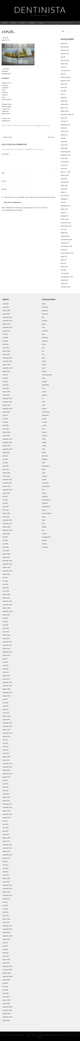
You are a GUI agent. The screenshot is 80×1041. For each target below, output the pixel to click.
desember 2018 (7, 601)
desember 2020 (7, 520)
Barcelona (64, 47)
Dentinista (40, 10)
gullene (63, 111)
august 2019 (6, 574)
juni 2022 (5, 459)
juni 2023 (5, 418)
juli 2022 (5, 456)
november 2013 (7, 807)
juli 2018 (5, 618)
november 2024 (7, 361)
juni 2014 (5, 784)
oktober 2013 (6, 811)
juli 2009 (5, 983)
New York (63, 195)
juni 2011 (5, 905)
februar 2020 (6, 554)
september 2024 (7, 368)
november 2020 (7, 523)
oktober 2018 (6, 608)
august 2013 (6, 817)
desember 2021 (7, 479)
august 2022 (6, 452)
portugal (63, 216)
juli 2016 (5, 699)
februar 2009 (6, 1000)
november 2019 (7, 564)
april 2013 (6, 831)
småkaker (63, 243)
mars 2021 (6, 510)
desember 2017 (7, 642)
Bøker (13, 23)
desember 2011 (7, 885)
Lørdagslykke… (7, 137)
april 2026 (6, 304)
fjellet (62, 97)
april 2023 (6, 425)
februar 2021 (6, 513)
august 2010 (6, 939)
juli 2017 (5, 658)
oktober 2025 (6, 324)
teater (62, 260)
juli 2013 (5, 821)
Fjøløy (62, 101)
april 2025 (6, 344)
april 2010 (6, 953)
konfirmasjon (64, 151)
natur (62, 189)
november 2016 (7, 685)
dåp (62, 74)
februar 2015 (6, 756)
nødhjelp (63, 199)
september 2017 (7, 652)
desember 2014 (7, 763)
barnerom (63, 53)
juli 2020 (5, 537)
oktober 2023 (6, 405)
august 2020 (6, 533)
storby (62, 249)
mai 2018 (5, 625)
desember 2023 (7, 398)
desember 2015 (7, 723)
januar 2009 (6, 1003)
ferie (62, 87)
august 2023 (6, 412)
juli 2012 (5, 861)
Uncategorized (65, 276)
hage (41, 23)
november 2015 (7, 726)
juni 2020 (5, 540)
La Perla (63, 162)
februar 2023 (6, 432)
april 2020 (6, 547)
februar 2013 (6, 838)
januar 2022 (6, 476)
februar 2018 (6, 635)
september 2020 (7, 530)
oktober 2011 (6, 892)
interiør (63, 131)
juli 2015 (5, 740)
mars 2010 (6, 956)
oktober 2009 (6, 973)
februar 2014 (6, 797)
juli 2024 (5, 375)
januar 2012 (6, 882)
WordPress (19, 1035)
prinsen (63, 219)
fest (62, 91)
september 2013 (7, 814)
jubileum (63, 135)
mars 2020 (6, 550)
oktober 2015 (6, 729)
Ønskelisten (64, 205)
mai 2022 (5, 462)
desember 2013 (7, 804)
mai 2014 (5, 787)
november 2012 (7, 848)
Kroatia (63, 158)
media (62, 178)
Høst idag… (52, 137)
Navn (3, 173)
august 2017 (6, 655)
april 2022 (6, 466)
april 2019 (6, 587)
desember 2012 (7, 844)
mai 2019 (5, 584)
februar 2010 (6, 959)
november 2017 (7, 645)
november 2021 (7, 483)
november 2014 (7, 767)
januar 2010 (6, 963)
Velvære (63, 283)
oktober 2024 (6, 364)
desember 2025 (7, 317)
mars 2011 (6, 915)
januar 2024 (6, 395)
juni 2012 (5, 865)
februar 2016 (6, 716)
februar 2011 (6, 919)
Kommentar (5, 154)
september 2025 (7, 327)
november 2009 (7, 969)
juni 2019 (5, 581)
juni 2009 (5, 986)
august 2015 (6, 736)
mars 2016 (6, 713)
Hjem (62, 128)
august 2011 (6, 898)
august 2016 (6, 696)
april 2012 (6, 871)
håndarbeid (64, 124)
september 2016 (7, 692)
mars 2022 (6, 469)
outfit (62, 202)
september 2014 (7, 773)
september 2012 (7, 854)
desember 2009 (7, 966)
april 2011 (6, 912)
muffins (63, 185)
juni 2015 (5, 743)
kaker (9, 125)
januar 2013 (6, 841)
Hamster (63, 121)
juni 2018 (5, 621)
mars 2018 (6, 631)
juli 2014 (5, 780)
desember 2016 (7, 682)
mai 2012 (5, 868)
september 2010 (7, 936)
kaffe (22, 23)
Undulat (63, 280)
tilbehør (63, 266)
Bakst (5, 23)
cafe (62, 67)
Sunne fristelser (65, 253)
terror (62, 263)
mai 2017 (5, 665)
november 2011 (7, 888)
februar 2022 (6, 473)
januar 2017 (6, 679)
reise (62, 229)
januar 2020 (6, 557)
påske (62, 209)
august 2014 (6, 777)
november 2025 (7, 320)
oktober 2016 (6, 689)
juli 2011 (5, 902)
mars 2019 (6, 591)
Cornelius (63, 70)
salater (63, 233)
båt (62, 57)
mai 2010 (5, 949)
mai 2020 (5, 544)
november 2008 (7, 1010)
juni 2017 (5, 662)
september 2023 (7, 408)
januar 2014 (6, 800)
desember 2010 (7, 925)
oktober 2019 (6, 567)
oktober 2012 (6, 851)
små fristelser (65, 239)
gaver (62, 107)
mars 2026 (6, 307)
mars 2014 (6, 794)
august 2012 (6, 858)
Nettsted (4, 189)
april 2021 (6, 506)
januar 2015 (6, 760)
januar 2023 (6, 435)
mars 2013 (6, 834)
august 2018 (6, 615)
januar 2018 (6, 638)
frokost (32, 23)
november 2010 (7, 929)
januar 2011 (6, 922)
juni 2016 (5, 702)
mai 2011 (5, 909)
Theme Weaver (44, 1035)
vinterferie (64, 287)
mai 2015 (5, 746)
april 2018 (6, 628)
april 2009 (6, 993)
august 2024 (6, 371)
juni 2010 (5, 946)
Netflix (62, 192)
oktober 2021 (6, 486)
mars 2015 (6, 753)
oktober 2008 (6, 1013)
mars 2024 (6, 388)
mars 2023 (6, 429)
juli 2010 (5, 942)
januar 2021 (6, 516)
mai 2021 (5, 503)
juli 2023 (5, 415)
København (64, 155)
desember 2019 (7, 560)
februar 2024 (6, 391)
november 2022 (7, 442)
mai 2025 (5, 341)
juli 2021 (5, 496)
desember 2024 (7, 358)
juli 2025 (5, 334)
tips (62, 270)
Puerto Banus (65, 226)
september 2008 (7, 1017)
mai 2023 (5, 422)
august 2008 (6, 1020)
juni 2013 (5, 824)
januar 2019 (6, 598)
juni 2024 (5, 378)
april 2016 (6, 709)
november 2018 (7, 604)
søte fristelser (65, 246)
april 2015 (6, 750)
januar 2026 (6, 314)
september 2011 (7, 895)
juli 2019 (5, 577)
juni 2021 (5, 500)
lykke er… (64, 172)
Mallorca (63, 175)
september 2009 (7, 976)
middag (63, 182)
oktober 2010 (6, 932)
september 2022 (7, 449)
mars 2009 (6, 996)
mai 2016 (5, 706)
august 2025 (6, 331)
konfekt (63, 148)
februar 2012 (6, 878)
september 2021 (7, 489)
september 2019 (7, 571)
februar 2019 (6, 594)
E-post (4, 181)
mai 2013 (5, 827)
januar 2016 (6, 719)
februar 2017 (6, 675)
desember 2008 (7, 1007)
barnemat (63, 50)
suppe (62, 256)
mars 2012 (6, 875)
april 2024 (6, 385)
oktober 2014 (6, 770)
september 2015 (7, 733)
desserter (63, 80)
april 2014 (6, 790)
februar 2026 (6, 310)
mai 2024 (5, 381)
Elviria (62, 84)
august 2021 (6, 493)
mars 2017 (6, 672)
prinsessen (64, 222)
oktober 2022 (6, 445)
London (63, 165)
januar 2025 (6, 354)
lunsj (62, 168)
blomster (63, 60)
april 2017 (6, 669)
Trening (63, 273)
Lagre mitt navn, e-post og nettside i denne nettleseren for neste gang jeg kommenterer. (30, 197)
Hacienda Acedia (66, 114)
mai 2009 (5, 990)
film (62, 94)
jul (61, 138)
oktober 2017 (6, 648)
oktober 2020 (6, 527)
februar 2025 (6, 351)
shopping (63, 236)
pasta (62, 212)
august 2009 (6, 980)
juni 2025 (5, 337)
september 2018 (7, 611)
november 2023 (7, 402)
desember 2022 (7, 439)
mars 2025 (6, 347)
